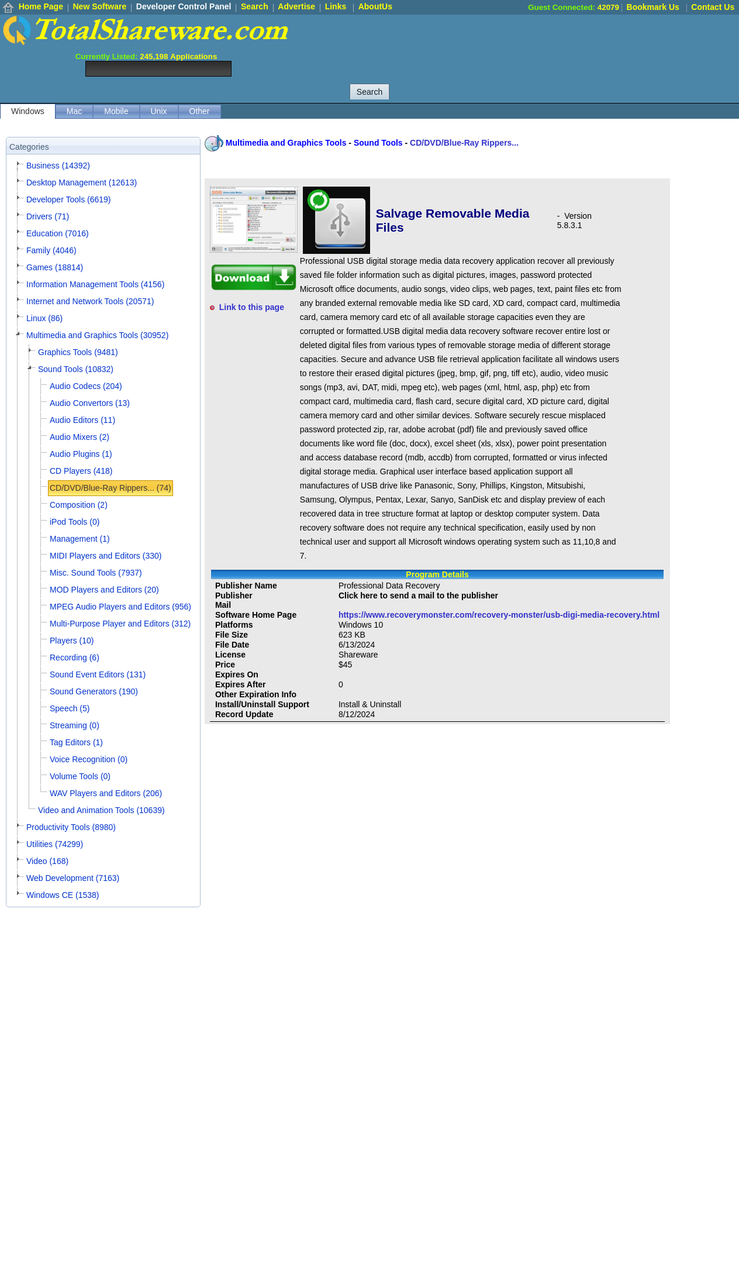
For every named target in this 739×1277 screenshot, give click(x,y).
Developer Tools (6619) (68, 199)
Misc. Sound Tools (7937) (96, 572)
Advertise (296, 6)
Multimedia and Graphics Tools (286, 142)
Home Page (41, 6)
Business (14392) (58, 165)
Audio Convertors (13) (90, 403)
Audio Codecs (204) (86, 386)
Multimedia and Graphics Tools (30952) (97, 335)
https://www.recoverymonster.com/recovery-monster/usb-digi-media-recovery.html (499, 614)
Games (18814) (54, 267)
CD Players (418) (81, 471)
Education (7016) (57, 233)
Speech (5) (69, 708)
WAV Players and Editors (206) (106, 793)
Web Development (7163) (72, 878)
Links (336, 6)
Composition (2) (79, 505)
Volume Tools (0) (80, 776)
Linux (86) (44, 318)
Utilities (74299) (54, 844)
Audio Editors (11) (82, 420)
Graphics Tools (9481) (78, 352)
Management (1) (80, 538)
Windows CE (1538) (62, 895)
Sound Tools (378, 142)
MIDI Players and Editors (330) (105, 555)
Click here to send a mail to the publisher (418, 595)
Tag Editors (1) (76, 742)
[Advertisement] (526, 41)
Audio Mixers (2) (79, 437)
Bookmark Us (653, 7)
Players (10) (72, 640)
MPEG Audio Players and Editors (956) (120, 606)
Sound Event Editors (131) (98, 674)
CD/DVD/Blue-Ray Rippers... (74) (110, 488)
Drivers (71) (47, 216)
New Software (99, 6)
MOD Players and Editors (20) (104, 589)
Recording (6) (74, 657)
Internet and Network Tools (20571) (90, 301)
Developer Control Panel (184, 6)
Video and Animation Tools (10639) (101, 810)
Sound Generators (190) (94, 691)
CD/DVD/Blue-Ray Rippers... (464, 142)
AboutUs (375, 6)
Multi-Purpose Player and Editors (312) (120, 623)
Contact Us (712, 7)
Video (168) (47, 861)
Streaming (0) (74, 725)
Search (254, 6)
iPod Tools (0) (74, 521)
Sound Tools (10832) (75, 369)
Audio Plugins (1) (81, 454)
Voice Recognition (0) (88, 759)
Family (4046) (51, 250)
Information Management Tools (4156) (95, 284)
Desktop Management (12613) (81, 182)
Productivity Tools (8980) (71, 827)
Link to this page (251, 307)
